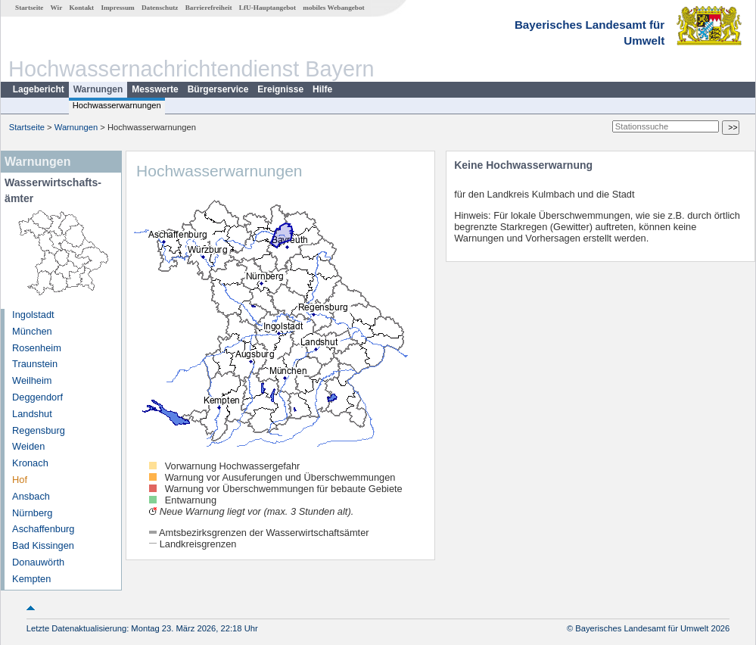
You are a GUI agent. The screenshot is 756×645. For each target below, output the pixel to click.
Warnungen (98, 89)
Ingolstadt (33, 314)
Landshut (32, 413)
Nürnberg (32, 513)
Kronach (30, 463)
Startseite (29, 7)
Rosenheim (36, 348)
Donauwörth (38, 562)
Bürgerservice (218, 89)
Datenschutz (160, 7)
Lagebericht (38, 89)
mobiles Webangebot (333, 7)
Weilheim (31, 380)
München (32, 331)
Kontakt (81, 7)
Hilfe (322, 89)
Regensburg (38, 430)
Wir (57, 7)
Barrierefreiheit (208, 7)
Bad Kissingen (43, 545)
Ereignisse (280, 89)
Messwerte (155, 89)
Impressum (117, 7)
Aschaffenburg (43, 528)
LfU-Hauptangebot (267, 7)
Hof (19, 479)
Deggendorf (37, 397)
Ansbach (31, 496)
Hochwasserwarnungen (117, 105)
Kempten (31, 578)
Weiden (28, 446)
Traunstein (35, 363)
